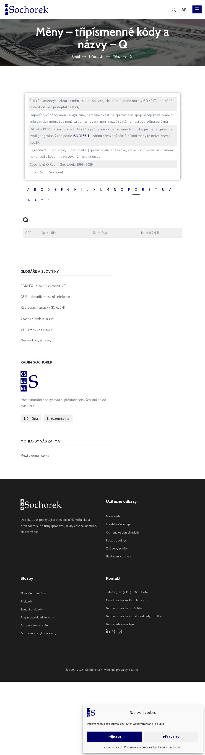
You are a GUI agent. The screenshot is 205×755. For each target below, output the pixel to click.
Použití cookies (116, 542)
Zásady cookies (113, 747)
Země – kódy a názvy (36, 330)
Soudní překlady (32, 611)
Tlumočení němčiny (33, 595)
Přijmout (114, 737)
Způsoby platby (117, 550)
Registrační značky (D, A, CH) (43, 308)
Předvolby (171, 737)
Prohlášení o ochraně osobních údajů (145, 747)
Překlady (27, 603)
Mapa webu (114, 518)
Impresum (175, 747)
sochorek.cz (93, 671)
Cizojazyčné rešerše (34, 627)
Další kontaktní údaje (120, 626)
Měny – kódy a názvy (36, 341)
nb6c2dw (136, 610)
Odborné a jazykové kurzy (38, 635)
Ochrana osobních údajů (122, 534)
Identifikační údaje (118, 526)
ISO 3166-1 (81, 136)
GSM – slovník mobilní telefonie (45, 297)
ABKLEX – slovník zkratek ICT (43, 287)
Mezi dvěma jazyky (35, 457)
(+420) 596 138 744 (135, 594)
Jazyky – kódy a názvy (37, 319)
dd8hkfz (158, 618)
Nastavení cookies (118, 558)
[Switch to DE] (184, 9)
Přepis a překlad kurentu (37, 619)
